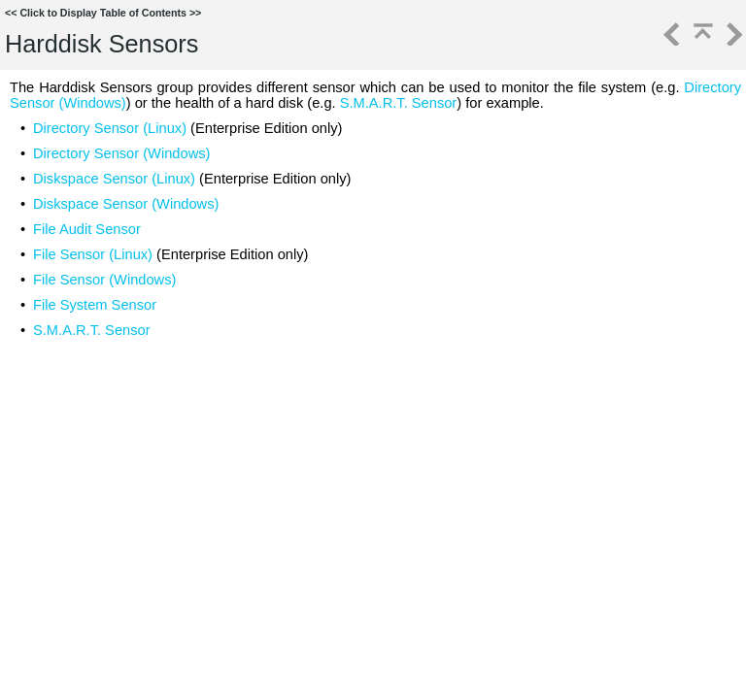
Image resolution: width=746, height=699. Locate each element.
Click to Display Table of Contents (102, 12)
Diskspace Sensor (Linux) (114, 178)
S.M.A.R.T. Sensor (399, 103)
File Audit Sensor (87, 229)
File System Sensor (94, 305)
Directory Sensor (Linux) (109, 128)
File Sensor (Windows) (104, 279)
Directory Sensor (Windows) (121, 153)
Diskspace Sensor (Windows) (126, 204)
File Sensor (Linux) (93, 254)
